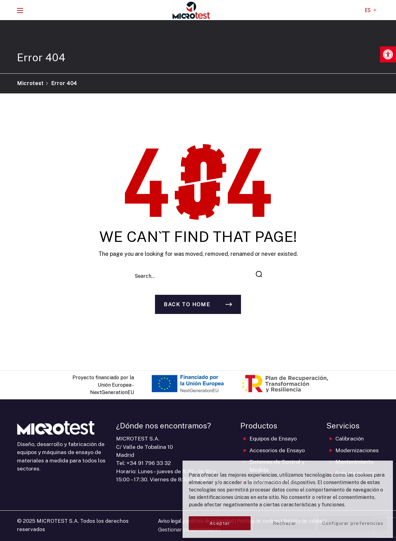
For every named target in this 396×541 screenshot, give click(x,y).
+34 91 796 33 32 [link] (149, 463)
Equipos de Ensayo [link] (273, 438)
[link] (388, 54)
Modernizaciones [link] (357, 450)
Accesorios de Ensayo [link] (277, 450)
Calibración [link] (349, 438)
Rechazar (284, 523)
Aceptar (219, 523)
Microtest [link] (30, 83)
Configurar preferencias (353, 523)
